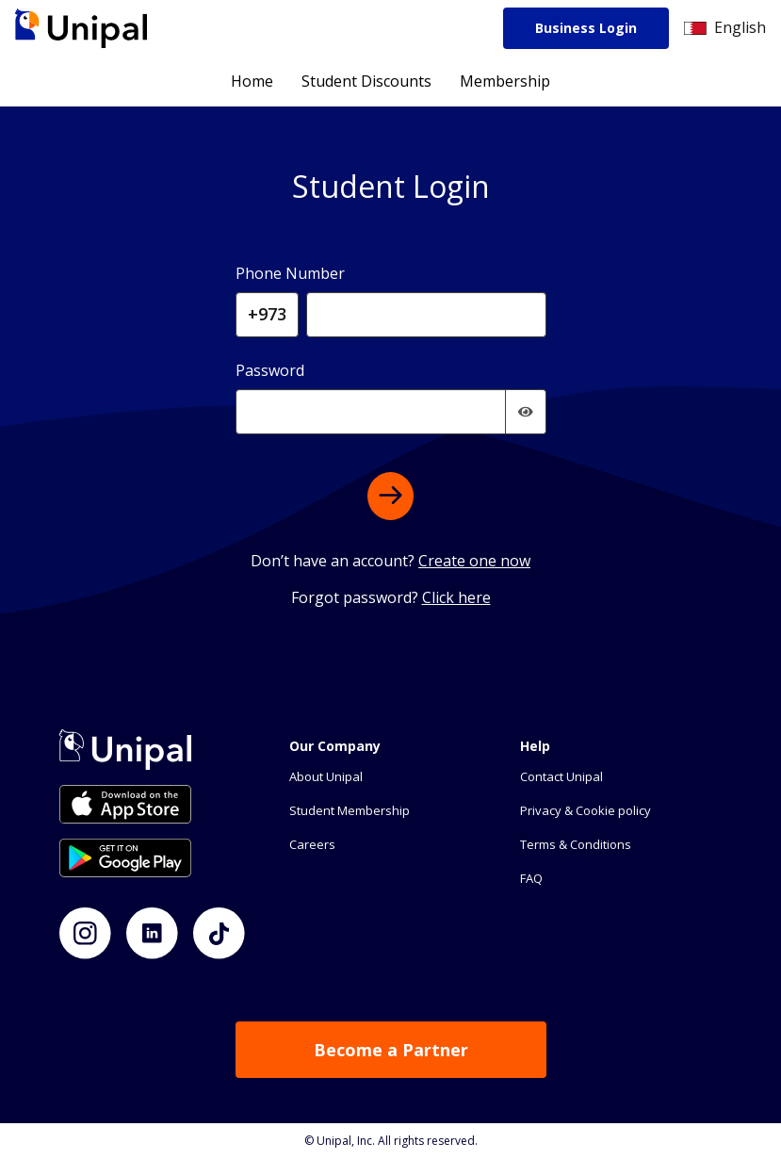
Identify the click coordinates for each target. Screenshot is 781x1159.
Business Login (586, 28)
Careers (312, 844)
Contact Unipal (561, 776)
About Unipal (326, 776)
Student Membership (349, 810)
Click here (456, 597)
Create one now (474, 560)
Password (270, 370)
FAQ (531, 878)
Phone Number (290, 273)
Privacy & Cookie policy (585, 810)
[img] (525, 411)
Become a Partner (391, 1049)
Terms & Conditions (575, 844)
